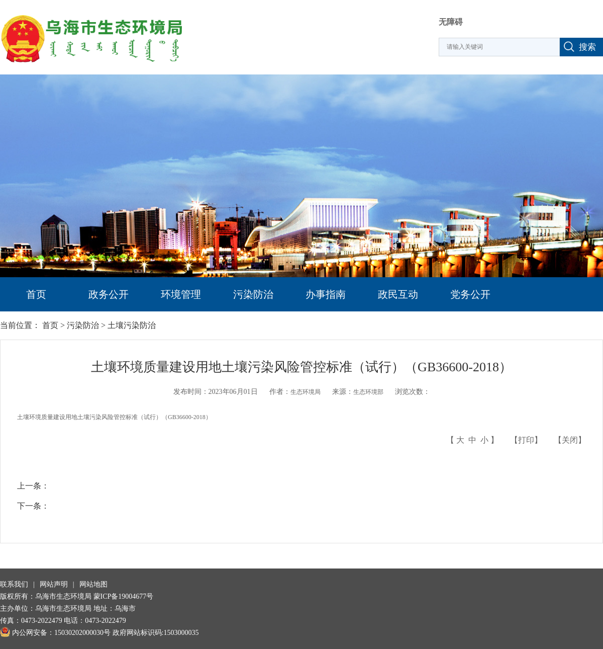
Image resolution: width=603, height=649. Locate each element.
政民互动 (398, 294)
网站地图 (93, 584)
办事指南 (326, 294)
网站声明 (54, 584)
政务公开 (108, 294)
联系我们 (14, 584)
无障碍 (451, 22)
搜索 (587, 47)
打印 (526, 440)
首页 (36, 294)
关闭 (570, 440)
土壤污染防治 (132, 325)
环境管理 (181, 294)
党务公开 (470, 294)
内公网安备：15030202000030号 (55, 632)
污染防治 (253, 294)
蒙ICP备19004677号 (123, 596)
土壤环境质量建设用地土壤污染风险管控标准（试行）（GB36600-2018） (114, 417)
